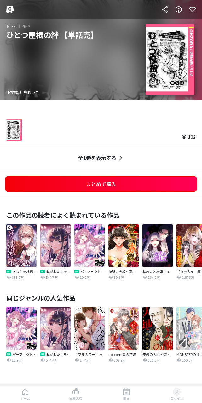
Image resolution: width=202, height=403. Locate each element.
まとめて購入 (101, 184)
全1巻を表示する (101, 158)
